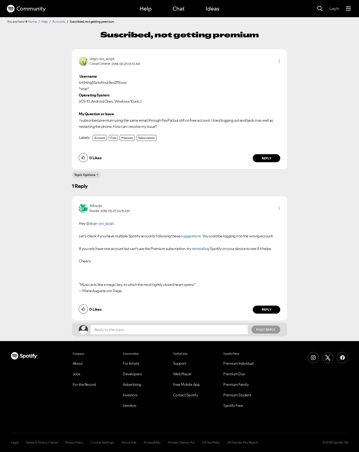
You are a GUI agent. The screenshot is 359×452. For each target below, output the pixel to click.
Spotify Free (233, 405)
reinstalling (200, 248)
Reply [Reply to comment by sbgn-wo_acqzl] (267, 158)
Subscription (146, 138)
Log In (334, 8)
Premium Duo (234, 373)
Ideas (212, 8)
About (78, 363)
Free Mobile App (186, 384)
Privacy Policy (74, 442)
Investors (130, 394)
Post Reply (265, 329)
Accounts (58, 21)
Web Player (182, 373)
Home (32, 21)
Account (99, 138)
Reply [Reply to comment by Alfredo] (267, 309)
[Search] (320, 9)
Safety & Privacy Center (42, 442)
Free (113, 138)
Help (146, 8)
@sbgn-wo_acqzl (100, 223)
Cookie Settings (102, 442)
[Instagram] (313, 357)
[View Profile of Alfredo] (96, 205)
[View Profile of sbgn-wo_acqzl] (102, 58)
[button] (279, 61)
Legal (15, 442)
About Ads (128, 442)
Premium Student (237, 394)
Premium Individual (238, 363)
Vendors (129, 405)
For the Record (84, 384)
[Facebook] (342, 357)
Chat (179, 8)
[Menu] (348, 8)
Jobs (76, 373)
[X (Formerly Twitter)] (327, 357)
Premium (127, 138)
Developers (132, 373)
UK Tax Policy (211, 442)
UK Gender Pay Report (242, 442)
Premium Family (236, 384)
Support (179, 363)
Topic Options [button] (84, 175)
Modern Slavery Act (181, 442)
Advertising (132, 384)
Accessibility (152, 442)
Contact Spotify (185, 394)
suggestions (191, 235)
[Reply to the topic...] (169, 329)
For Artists (131, 363)
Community (26, 9)
